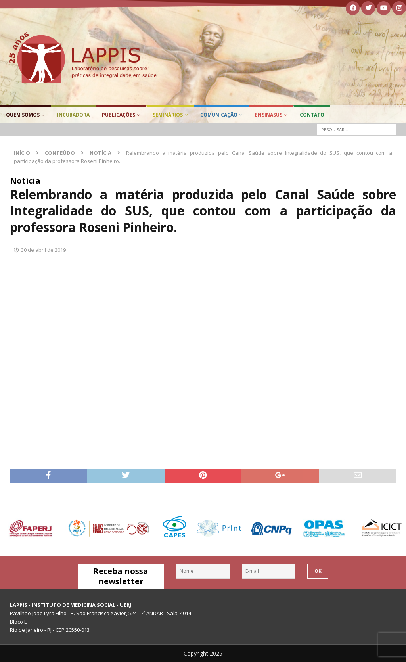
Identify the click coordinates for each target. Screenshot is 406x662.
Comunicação (218, 114)
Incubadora (73, 114)
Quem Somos (23, 114)
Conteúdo (60, 152)
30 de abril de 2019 (43, 249)
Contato (312, 114)
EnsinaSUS (268, 114)
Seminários (168, 114)
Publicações (118, 114)
